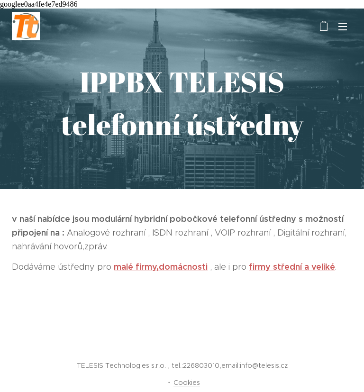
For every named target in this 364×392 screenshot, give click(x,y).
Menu (342, 26)
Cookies (186, 382)
